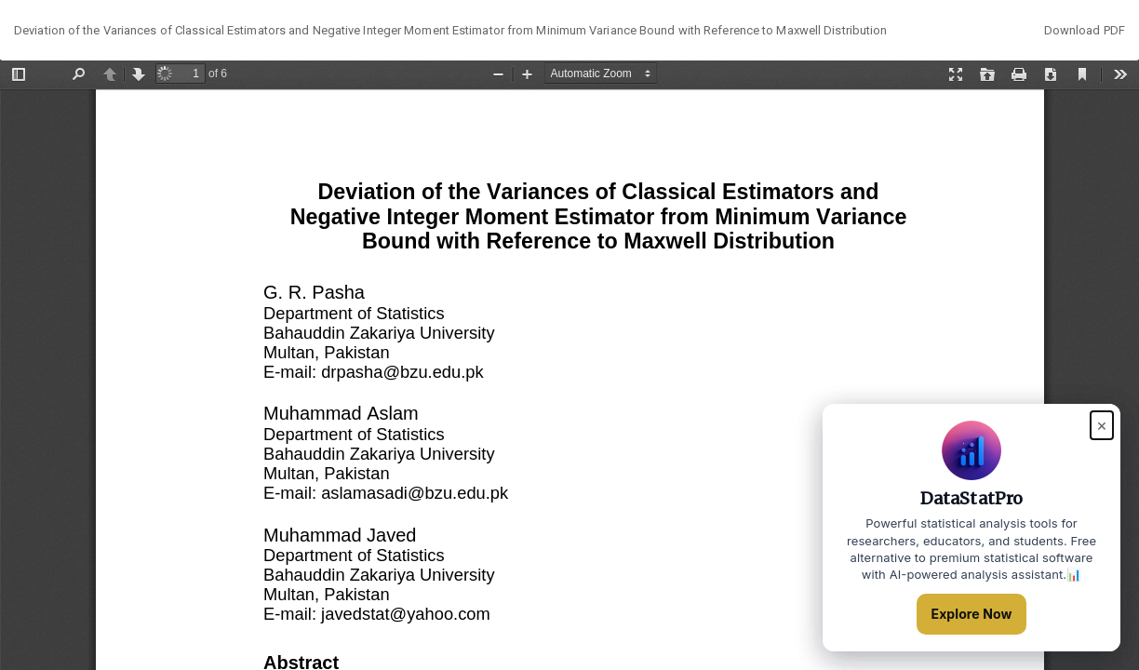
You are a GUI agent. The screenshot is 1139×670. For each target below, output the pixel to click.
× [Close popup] (1101, 425)
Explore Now (971, 614)
